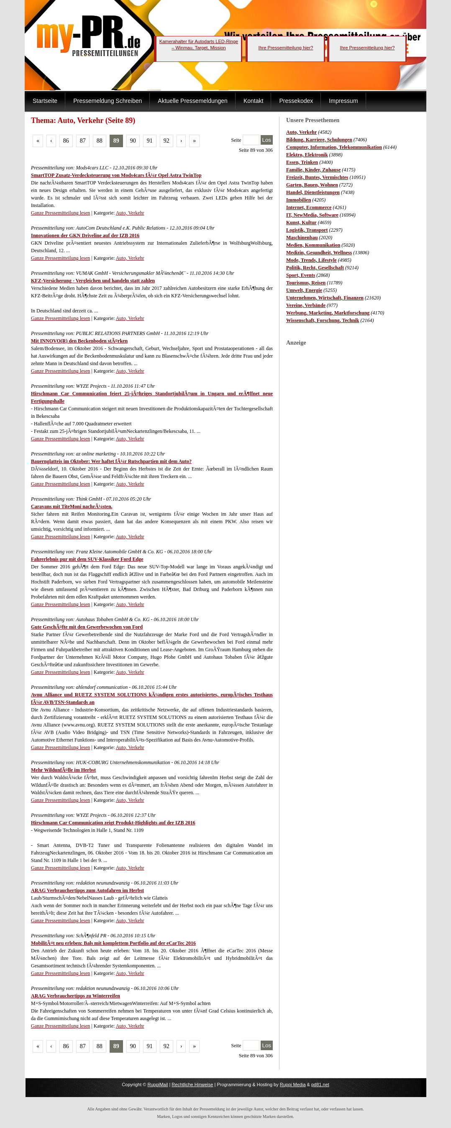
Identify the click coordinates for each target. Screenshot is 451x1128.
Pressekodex (296, 100)
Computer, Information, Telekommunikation (334, 147)
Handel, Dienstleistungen (313, 192)
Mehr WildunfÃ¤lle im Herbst (63, 770)
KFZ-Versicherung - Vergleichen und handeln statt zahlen (93, 281)
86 (66, 141)
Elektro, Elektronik (307, 155)
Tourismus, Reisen (305, 283)
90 (133, 141)
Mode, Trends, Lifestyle (311, 260)
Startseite (45, 100)
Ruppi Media (293, 1084)
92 (166, 141)
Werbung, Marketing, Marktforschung (327, 313)
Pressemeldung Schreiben (107, 100)
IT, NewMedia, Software (312, 215)
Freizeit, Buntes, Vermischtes (317, 177)
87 (83, 141)
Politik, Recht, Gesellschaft (315, 268)
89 (116, 141)
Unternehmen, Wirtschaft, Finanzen (325, 298)
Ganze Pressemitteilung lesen (60, 213)
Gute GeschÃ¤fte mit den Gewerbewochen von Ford (87, 627)
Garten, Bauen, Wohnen (312, 185)
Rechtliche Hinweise (192, 1084)
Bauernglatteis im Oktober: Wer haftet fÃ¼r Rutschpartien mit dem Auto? (111, 461)
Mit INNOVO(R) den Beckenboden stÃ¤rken (79, 341)
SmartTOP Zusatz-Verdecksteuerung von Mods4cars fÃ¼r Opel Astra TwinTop (116, 175)
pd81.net (320, 1084)
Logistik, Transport (307, 230)
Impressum (343, 100)
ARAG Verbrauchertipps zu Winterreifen (75, 996)
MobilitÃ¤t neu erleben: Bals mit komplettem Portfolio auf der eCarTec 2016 (113, 943)
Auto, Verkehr (301, 132)
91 (150, 141)
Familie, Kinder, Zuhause (313, 170)
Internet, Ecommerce (308, 207)
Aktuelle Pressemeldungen (193, 100)
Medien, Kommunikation (313, 245)
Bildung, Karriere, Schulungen (319, 140)
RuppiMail (157, 1084)
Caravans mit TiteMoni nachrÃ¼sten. (72, 506)
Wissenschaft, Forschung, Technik (322, 320)
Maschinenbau (302, 237)
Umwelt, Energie (304, 290)
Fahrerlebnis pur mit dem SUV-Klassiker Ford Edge (87, 559)
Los (267, 140)
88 (99, 141)
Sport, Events (300, 275)
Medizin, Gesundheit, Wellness (319, 253)
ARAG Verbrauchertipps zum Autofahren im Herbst (87, 890)
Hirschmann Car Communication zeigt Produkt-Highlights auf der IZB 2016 (113, 823)
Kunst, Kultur (301, 222)
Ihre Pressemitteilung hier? (286, 47)
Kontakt (253, 100)
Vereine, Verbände (305, 305)
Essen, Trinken (302, 162)
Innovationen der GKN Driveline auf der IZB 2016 (85, 235)
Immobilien (298, 200)
